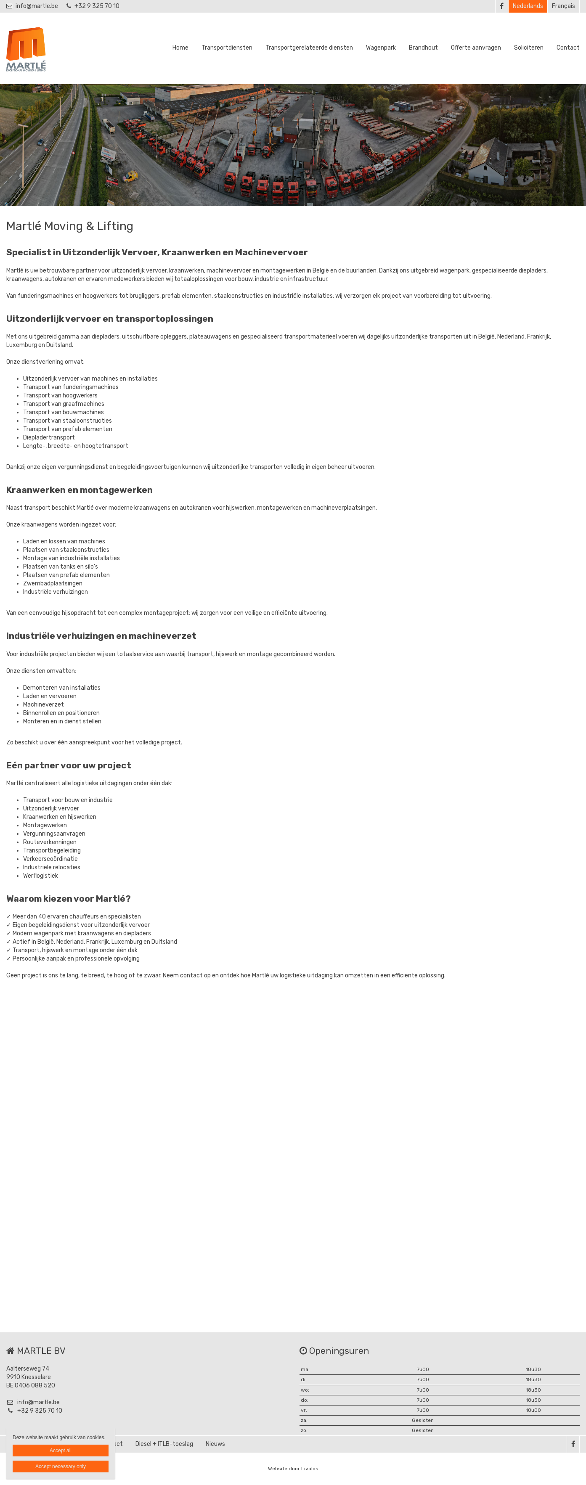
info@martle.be (32, 6)
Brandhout (423, 47)
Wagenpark (381, 47)
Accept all (61, 1450)
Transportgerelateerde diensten (309, 47)
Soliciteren (529, 47)
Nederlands (528, 6)
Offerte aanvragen (476, 47)
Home (180, 47)
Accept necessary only (60, 1466)
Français (563, 6)
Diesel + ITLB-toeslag (164, 1444)
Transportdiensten (227, 47)
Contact (568, 47)
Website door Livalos (293, 1469)
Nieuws (215, 1444)
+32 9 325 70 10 (92, 6)
